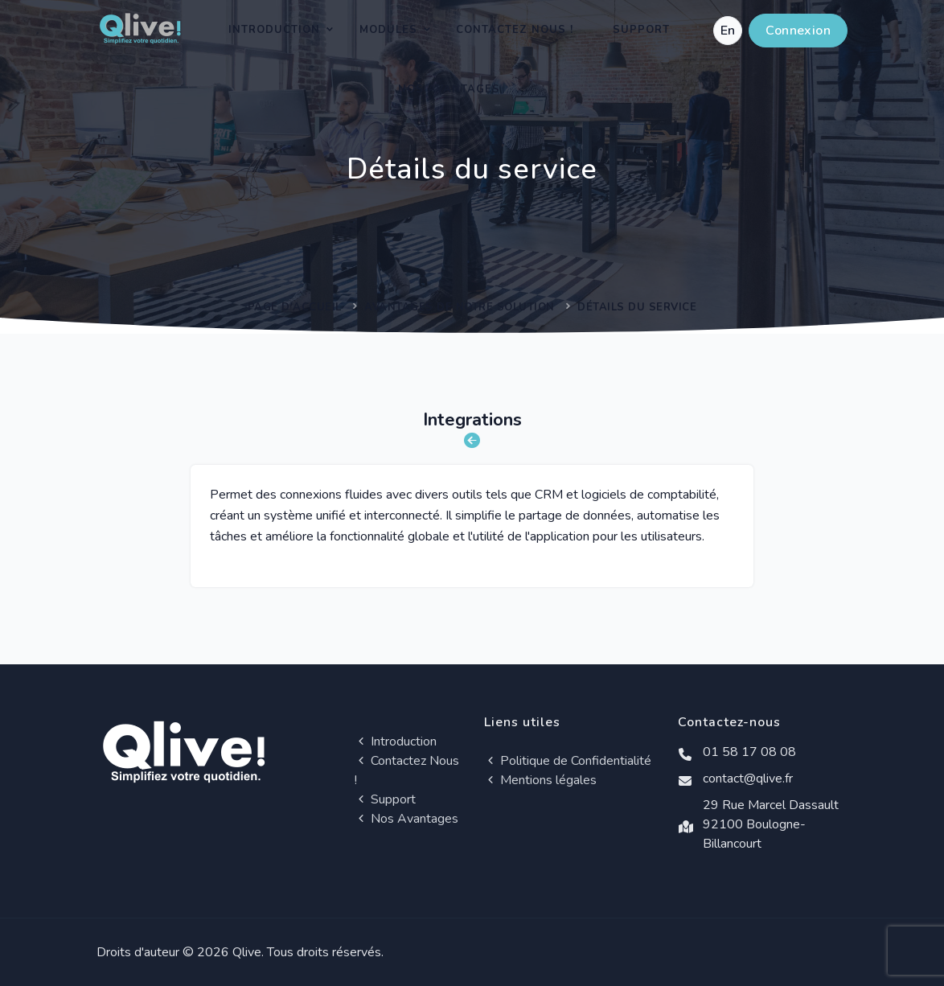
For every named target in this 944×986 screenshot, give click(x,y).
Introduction (274, 30)
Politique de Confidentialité (567, 761)
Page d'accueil (295, 307)
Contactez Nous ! (514, 30)
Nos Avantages (449, 89)
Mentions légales (540, 780)
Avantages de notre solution (459, 307)
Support (641, 30)
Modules (388, 30)
